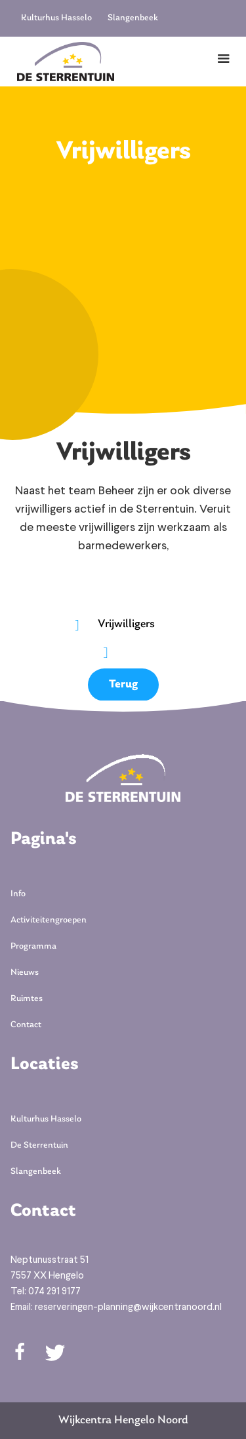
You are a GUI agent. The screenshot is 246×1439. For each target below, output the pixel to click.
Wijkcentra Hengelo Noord (123, 1420)
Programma (33, 946)
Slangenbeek (133, 18)
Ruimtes (26, 999)
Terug (123, 684)
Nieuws (24, 972)
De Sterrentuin (39, 1145)
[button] (223, 59)
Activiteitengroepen (48, 920)
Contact (25, 1025)
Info (18, 894)
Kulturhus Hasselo (56, 18)
